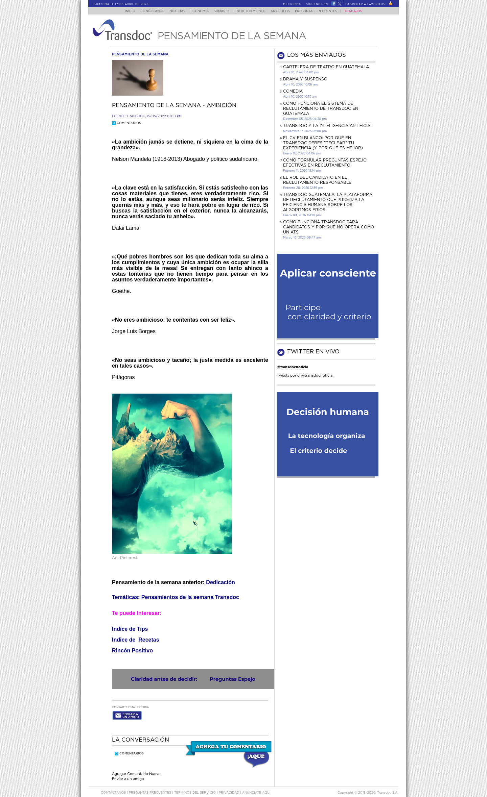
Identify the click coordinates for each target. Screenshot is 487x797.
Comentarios (126, 123)
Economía (198, 11)
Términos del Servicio (195, 786)
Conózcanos (147, 11)
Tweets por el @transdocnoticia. (305, 375)
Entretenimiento (252, 11)
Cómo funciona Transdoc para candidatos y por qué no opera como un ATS (328, 227)
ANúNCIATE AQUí (256, 786)
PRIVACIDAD (229, 786)
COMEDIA (293, 91)
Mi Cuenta (292, 4)
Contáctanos (114, 786)
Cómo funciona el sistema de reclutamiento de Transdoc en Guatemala (320, 108)
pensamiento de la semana (140, 54)
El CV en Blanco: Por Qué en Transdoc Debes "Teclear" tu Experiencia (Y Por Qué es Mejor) (323, 143)
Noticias (174, 11)
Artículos (285, 11)
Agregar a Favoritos (366, 4)
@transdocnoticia (292, 367)
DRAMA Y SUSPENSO (305, 79)
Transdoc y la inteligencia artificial (328, 126)
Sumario (222, 11)
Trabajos (360, 11)
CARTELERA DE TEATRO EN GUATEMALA (326, 67)
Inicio (123, 11)
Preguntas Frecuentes (323, 11)
